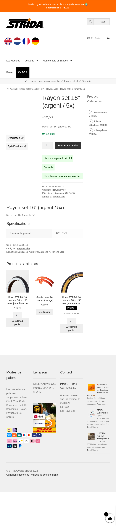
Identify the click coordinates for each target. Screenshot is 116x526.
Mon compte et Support (55, 60)
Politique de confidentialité (44, 474)
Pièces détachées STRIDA (31, 89)
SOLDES (22, 72)
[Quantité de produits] (47, 145)
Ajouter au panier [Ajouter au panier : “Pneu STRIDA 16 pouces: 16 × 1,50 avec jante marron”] (71, 328)
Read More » (102, 404)
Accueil (13, 89)
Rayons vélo (52, 89)
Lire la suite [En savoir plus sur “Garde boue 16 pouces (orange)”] (44, 312)
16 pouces (58, 193)
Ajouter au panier (68, 145)
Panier (9, 72)
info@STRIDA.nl (69, 384)
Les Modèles (13, 60)
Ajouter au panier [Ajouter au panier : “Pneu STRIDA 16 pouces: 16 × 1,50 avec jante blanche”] (17, 323)
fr (50, 196)
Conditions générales (17, 474)
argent (45, 196)
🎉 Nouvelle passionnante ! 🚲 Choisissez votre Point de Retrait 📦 (97, 390)
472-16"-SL (70, 193)
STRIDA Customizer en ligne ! (102, 413)
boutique (29, 60)
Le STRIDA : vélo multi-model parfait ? (103, 436)
